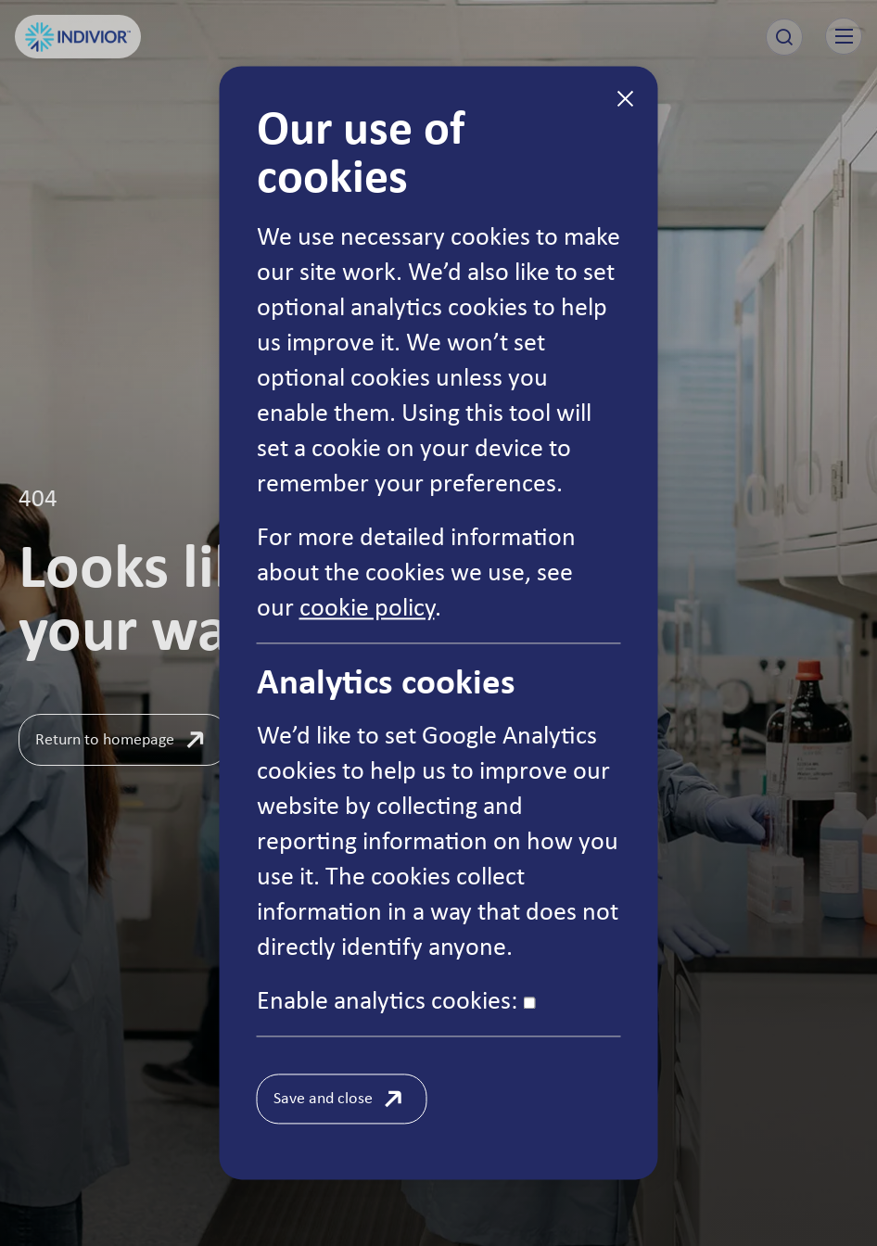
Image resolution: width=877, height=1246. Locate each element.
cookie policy (367, 606)
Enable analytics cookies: (396, 999)
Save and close (323, 1098)
